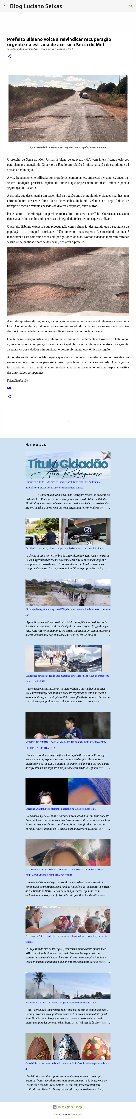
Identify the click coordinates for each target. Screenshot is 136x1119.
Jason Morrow (76, 1114)
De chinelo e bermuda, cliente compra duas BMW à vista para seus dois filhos (64, 548)
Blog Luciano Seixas (36, 6)
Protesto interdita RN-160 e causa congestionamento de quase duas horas (62, 1002)
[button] (9, 56)
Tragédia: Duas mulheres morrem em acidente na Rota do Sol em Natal (61, 808)
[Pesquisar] (67, 6)
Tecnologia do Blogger (68, 1106)
